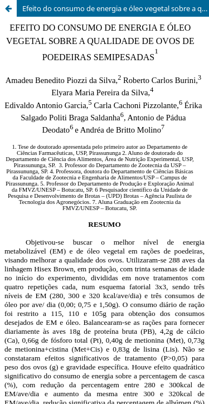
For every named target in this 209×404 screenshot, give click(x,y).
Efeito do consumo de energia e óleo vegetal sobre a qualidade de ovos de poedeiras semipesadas (115, 8)
